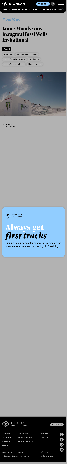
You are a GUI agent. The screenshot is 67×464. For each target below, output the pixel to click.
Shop (44, 3)
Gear (34, 9)
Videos (6, 9)
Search (53, 4)
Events (26, 9)
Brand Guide (49, 9)
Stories (16, 9)
